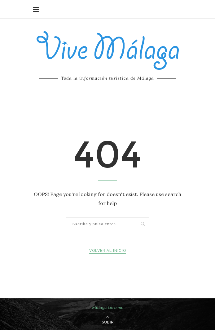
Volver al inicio (107, 250)
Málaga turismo (107, 307)
